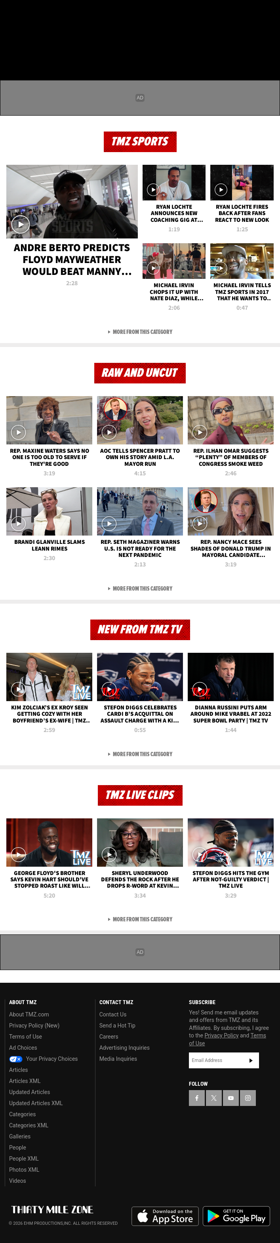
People (17, 1147)
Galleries (19, 1136)
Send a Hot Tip (117, 1025)
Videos (17, 1181)
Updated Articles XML (36, 1103)
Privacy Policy (221, 1035)
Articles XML (25, 1081)
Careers (108, 1036)
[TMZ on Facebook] (9, 12)
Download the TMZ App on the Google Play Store (236, 1216)
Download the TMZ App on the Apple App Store (165, 1216)
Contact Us (113, 1014)
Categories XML (28, 1125)
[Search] (269, 53)
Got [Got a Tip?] (26, 34)
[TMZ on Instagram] (57, 12)
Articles (18, 1070)
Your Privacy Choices (43, 1059)
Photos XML (24, 1170)
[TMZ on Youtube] (41, 12)
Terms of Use (25, 1036)
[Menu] (11, 53)
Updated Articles (29, 1092)
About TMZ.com (29, 1014)
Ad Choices (23, 1048)
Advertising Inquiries (124, 1048)
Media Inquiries (118, 1059)
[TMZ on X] (25, 12)
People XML (24, 1158)
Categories (22, 1114)
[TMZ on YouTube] (231, 1098)
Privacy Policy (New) (34, 1025)
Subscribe (251, 1060)
